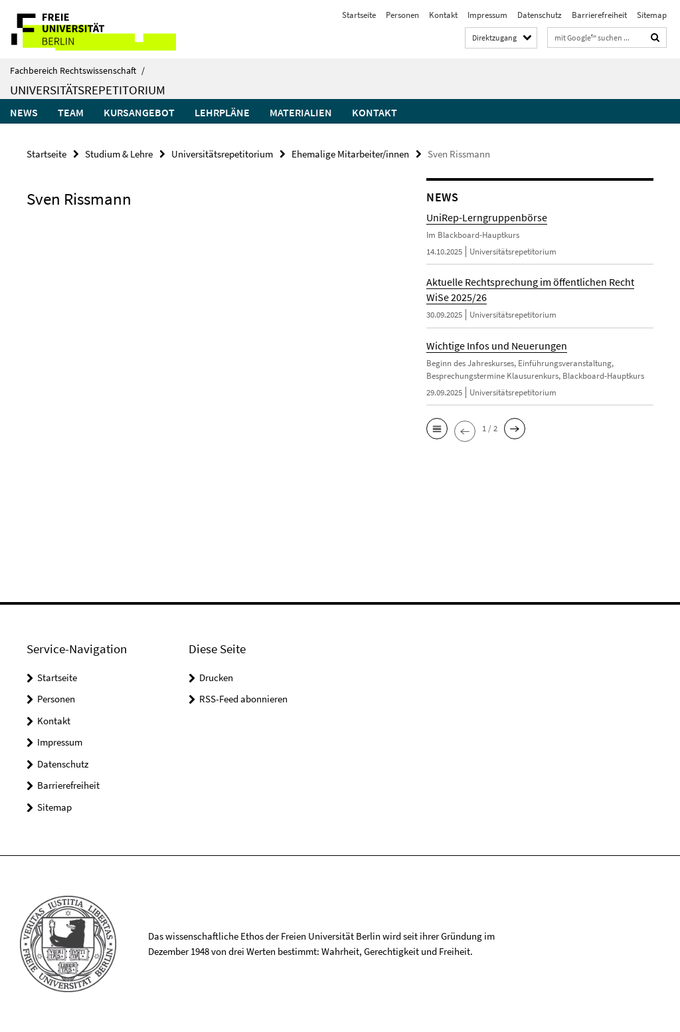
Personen (402, 15)
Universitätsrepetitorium (87, 90)
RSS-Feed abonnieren (243, 698)
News (24, 112)
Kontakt (443, 15)
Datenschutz (539, 15)
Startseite (359, 15)
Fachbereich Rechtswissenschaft (77, 70)
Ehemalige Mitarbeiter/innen (350, 154)
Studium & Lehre (119, 154)
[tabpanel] (205, 236)
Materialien (301, 112)
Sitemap (652, 15)
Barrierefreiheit (599, 15)
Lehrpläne (222, 112)
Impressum (487, 15)
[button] (437, 428)
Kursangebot (139, 112)
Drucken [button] (216, 677)
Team (71, 112)
